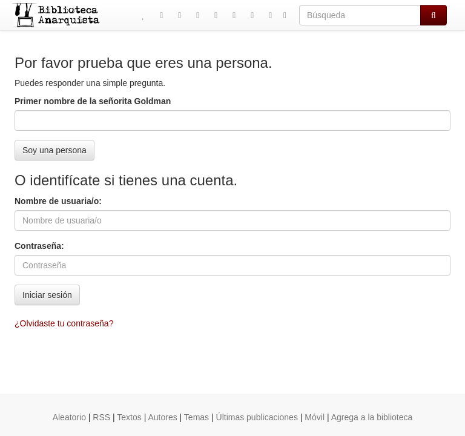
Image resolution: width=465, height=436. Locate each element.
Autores (162, 417)
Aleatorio (69, 417)
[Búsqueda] (360, 15)
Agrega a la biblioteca (372, 417)
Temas (196, 417)
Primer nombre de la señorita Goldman (93, 101)
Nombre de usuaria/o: (58, 201)
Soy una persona (54, 150)
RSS (101, 417)
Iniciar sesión (47, 295)
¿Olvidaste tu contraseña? (64, 323)
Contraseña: (39, 246)
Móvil (315, 417)
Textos (129, 417)
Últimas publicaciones (257, 417)
